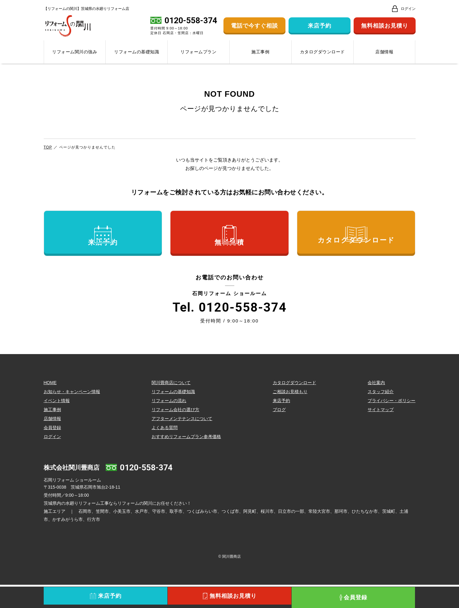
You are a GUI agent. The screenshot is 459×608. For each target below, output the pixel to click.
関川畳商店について (171, 405)
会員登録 (52, 450)
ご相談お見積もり (290, 414)
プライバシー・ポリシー (391, 423)
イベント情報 (57, 423)
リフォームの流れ (169, 423)
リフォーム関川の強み (74, 58)
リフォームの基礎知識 (136, 58)
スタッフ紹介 (381, 414)
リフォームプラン (198, 58)
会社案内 (376, 405)
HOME (50, 405)
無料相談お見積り (384, 29)
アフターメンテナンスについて (182, 441)
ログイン (52, 459)
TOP (48, 153)
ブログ (279, 432)
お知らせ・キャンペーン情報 (72, 414)
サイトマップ (381, 432)
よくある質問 (165, 450)
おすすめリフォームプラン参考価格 (186, 459)
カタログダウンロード (322, 58)
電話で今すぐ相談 (254, 29)
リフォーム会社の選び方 (175, 432)
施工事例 (260, 58)
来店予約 (319, 29)
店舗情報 (384, 58)
